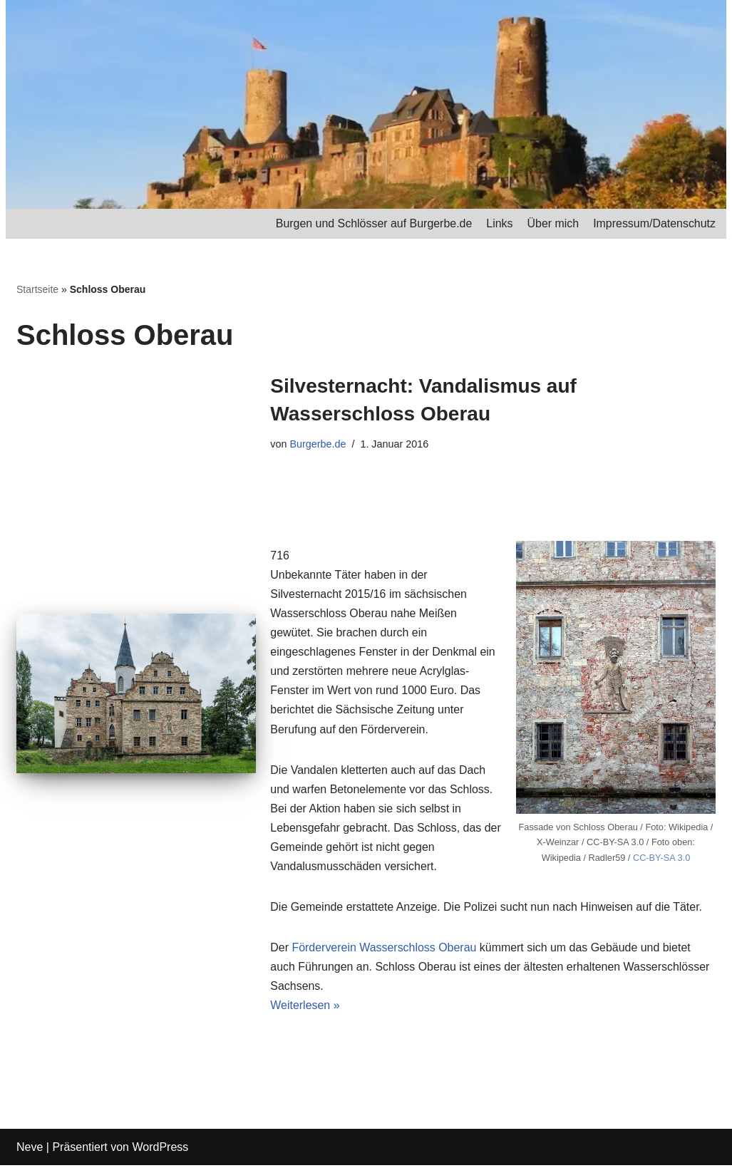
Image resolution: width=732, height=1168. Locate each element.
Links (498, 223)
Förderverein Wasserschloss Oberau (385, 950)
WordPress (160, 1150)
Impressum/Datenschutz (654, 223)
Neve (29, 1150)
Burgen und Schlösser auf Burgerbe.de (373, 223)
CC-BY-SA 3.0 (662, 858)
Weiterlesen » (305, 1008)
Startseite (37, 289)
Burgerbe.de (318, 444)
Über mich (553, 223)
